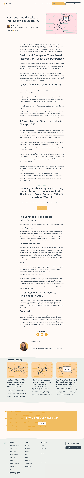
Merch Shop (27, 448)
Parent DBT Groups (13, 448)
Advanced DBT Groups (14, 454)
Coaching (20, 3)
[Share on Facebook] (46, 334)
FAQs (26, 454)
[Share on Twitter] (37, 334)
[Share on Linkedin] (42, 334)
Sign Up (42, 423)
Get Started (42, 208)
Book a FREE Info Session (73, 3)
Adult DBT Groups (13, 451)
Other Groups (12, 457)
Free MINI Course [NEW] (14, 463)
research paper (47, 248)
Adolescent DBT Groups (14, 445)
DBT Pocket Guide (13, 466)
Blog (10, 469)
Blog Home (10, 8)
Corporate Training (44, 462)
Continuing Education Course (46, 459)
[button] (15, 4)
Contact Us (27, 460)
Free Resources (36, 3)
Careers (26, 457)
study (49, 233)
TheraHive (17, 8)
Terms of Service (28, 463)
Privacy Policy (27, 466)
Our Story (27, 445)
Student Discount (44, 448)
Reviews (44, 3)
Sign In (48, 3)
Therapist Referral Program (46, 456)
